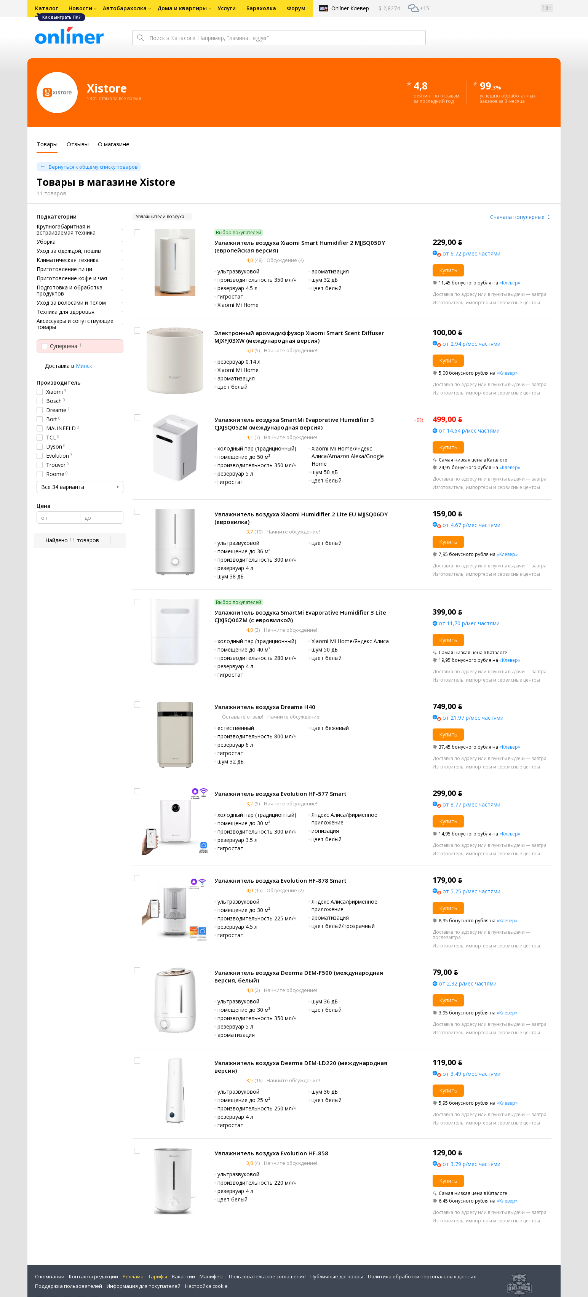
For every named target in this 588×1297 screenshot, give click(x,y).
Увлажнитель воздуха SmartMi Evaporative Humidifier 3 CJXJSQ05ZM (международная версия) (294, 423)
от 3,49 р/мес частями (471, 1073)
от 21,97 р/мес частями (473, 717)
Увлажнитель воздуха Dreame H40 (264, 707)
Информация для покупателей (144, 1286)
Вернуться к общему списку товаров (93, 166)
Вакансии (183, 1276)
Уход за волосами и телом (71, 303)
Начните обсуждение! (290, 350)
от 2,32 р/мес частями (468, 983)
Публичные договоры (336, 1276)
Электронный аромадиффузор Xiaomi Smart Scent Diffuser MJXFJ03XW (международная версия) (299, 336)
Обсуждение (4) (284, 260)
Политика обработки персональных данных (422, 1276)
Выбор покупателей (238, 232)
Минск (84, 365)
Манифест (212, 1276)
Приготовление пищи (64, 269)
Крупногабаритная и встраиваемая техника (66, 230)
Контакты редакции (93, 1276)
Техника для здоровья (65, 312)
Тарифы (157, 1276)
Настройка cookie (206, 1286)
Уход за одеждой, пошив (69, 251)
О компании (49, 1276)
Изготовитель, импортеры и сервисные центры (486, 302)
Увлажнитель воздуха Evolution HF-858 (271, 1153)
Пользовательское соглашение (267, 1276)
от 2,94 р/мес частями (471, 343)
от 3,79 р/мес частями (471, 1164)
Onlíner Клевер (350, 8)
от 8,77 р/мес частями (471, 804)
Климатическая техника (68, 260)
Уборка (46, 242)
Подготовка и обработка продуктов (69, 290)
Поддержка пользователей (68, 1286)
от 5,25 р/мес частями (471, 891)
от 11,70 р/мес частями (469, 623)
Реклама (133, 1276)
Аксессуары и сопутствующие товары (75, 324)
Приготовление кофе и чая (72, 278)
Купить (448, 270)
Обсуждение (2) (284, 890)
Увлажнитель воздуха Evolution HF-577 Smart (280, 793)
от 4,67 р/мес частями (471, 525)
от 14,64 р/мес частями (469, 430)
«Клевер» (509, 283)
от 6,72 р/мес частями (471, 253)
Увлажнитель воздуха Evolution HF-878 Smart (280, 880)
